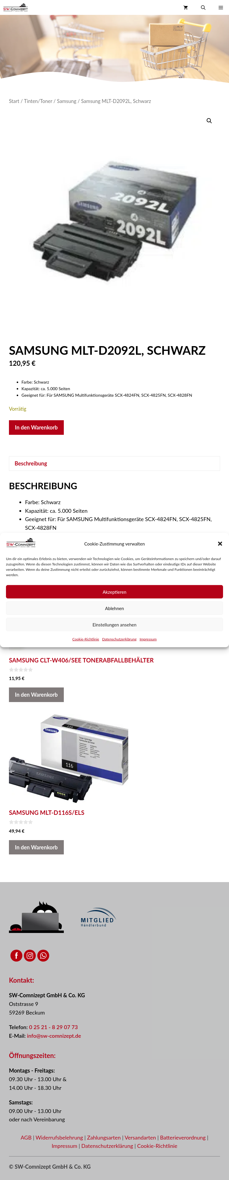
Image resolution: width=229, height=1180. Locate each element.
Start (14, 101)
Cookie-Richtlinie (85, 639)
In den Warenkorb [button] (36, 694)
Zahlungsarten (104, 1137)
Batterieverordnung (183, 1137)
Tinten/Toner (38, 101)
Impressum (148, 639)
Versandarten (141, 1137)
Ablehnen (114, 608)
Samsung (66, 101)
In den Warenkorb (36, 427)
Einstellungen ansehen (114, 624)
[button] (220, 544)
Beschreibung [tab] (31, 463)
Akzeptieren (114, 591)
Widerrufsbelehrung (59, 1137)
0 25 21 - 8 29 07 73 (53, 1027)
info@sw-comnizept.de (54, 1035)
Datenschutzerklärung (119, 639)
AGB (26, 1137)
